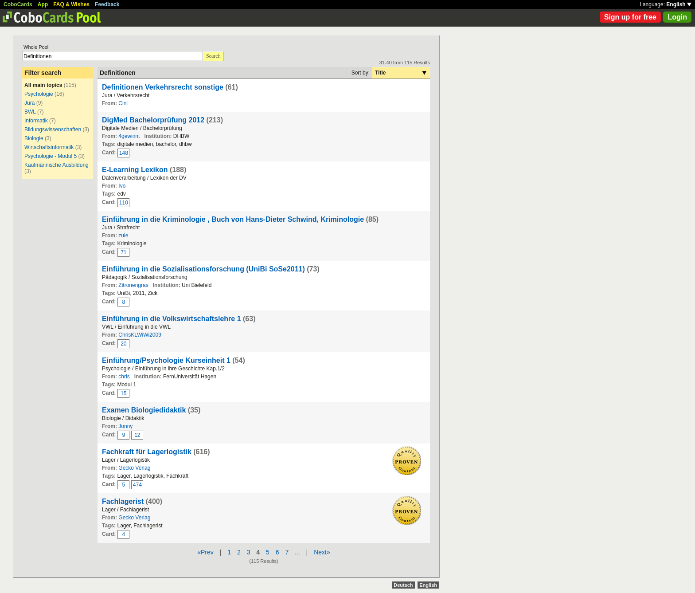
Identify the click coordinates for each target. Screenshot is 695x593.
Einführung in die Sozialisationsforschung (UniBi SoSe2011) (203, 269)
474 (137, 485)
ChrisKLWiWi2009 (139, 335)
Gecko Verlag (134, 468)
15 (123, 393)
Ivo (121, 186)
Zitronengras (133, 285)
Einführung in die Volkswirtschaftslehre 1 (171, 318)
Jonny (125, 426)
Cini (123, 103)
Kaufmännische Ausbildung (56, 165)
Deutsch (403, 585)
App (43, 4)
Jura (29, 103)
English (678, 4)
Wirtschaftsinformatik (49, 147)
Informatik (36, 121)
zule (123, 235)
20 (123, 344)
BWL (30, 112)
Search (213, 56)
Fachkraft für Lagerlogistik (146, 452)
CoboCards (18, 4)
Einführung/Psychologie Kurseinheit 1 (166, 360)
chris (123, 376)
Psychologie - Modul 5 (50, 156)
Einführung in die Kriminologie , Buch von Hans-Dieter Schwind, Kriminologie (234, 219)
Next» (322, 552)
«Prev (205, 552)
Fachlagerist (123, 501)
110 (123, 203)
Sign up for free (630, 17)
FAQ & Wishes (71, 4)
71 (123, 252)
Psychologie (38, 94)
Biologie (33, 138)
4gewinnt (129, 136)
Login (677, 17)
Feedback (107, 4)
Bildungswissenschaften (52, 129)
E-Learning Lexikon (135, 169)
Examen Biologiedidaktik (144, 410)
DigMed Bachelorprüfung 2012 (153, 120)
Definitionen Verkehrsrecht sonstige (162, 87)
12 (137, 435)
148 (123, 153)
